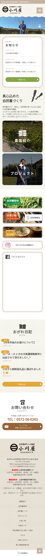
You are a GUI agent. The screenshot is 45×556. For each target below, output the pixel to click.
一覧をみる (21, 79)
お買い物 (22, 520)
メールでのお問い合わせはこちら (23, 426)
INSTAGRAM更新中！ (25, 245)
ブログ (22, 535)
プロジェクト (23, 516)
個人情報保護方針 (22, 545)
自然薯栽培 (22, 506)
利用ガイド (22, 525)
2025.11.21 (10, 50)
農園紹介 (22, 501)
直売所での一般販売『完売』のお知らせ (21, 71)
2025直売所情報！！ (13, 53)
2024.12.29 (10, 59)
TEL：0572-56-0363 (22, 419)
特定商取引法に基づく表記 (22, 530)
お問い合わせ (23, 540)
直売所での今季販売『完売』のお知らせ (21, 62)
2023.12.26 (10, 68)
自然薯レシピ (23, 511)
